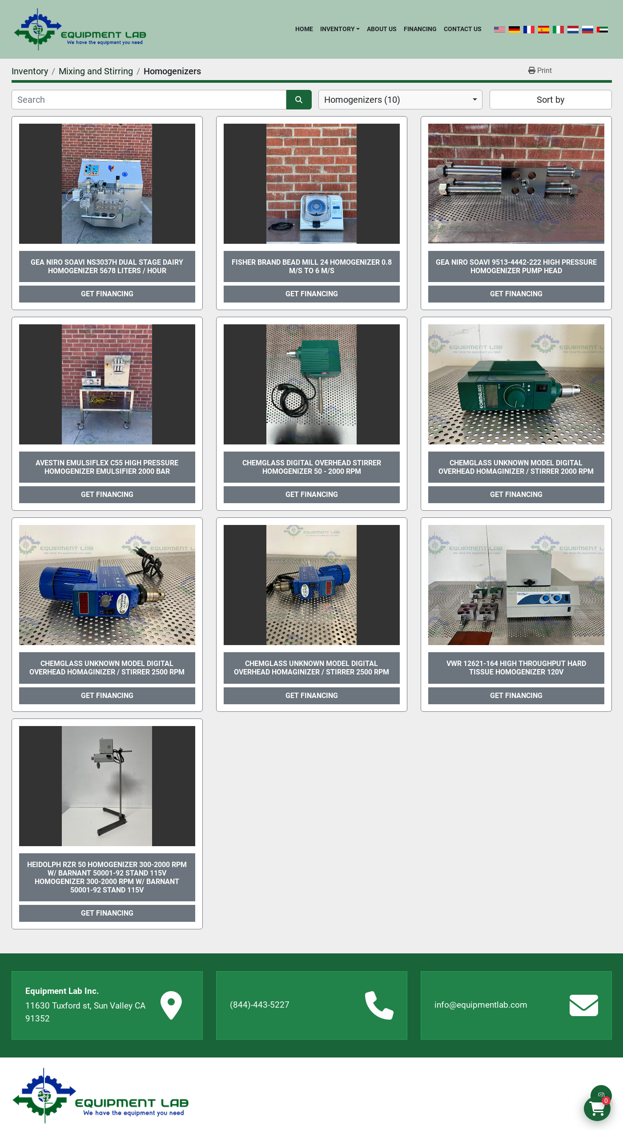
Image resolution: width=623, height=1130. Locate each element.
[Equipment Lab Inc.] (100, 1096)
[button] (340, 28)
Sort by (550, 99)
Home (304, 28)
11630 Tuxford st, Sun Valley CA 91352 (85, 1012)
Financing (420, 28)
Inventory (337, 28)
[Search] (149, 99)
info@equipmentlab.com (480, 1005)
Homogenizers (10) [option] (362, 99)
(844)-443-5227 (259, 1005)
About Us (382, 28)
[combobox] (400, 99)
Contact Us (463, 28)
